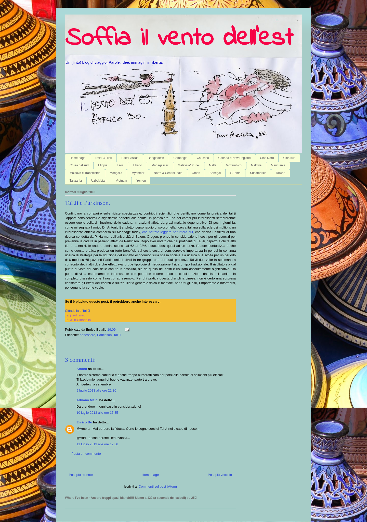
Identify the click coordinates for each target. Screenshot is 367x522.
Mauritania (278, 165)
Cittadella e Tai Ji (77, 311)
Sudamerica (258, 173)
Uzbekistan (98, 180)
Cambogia (181, 158)
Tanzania (76, 180)
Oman (196, 173)
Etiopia (103, 165)
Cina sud (289, 158)
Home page (77, 158)
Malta (212, 165)
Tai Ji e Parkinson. (87, 202)
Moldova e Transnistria (85, 173)
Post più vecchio (220, 475)
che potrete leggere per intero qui (167, 232)
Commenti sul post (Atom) (158, 486)
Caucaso (203, 158)
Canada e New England (234, 158)
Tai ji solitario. (75, 315)
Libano (137, 165)
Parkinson (104, 335)
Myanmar (138, 173)
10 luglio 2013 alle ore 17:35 (97, 412)
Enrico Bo (84, 422)
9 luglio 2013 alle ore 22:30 (96, 390)
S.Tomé (235, 173)
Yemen (141, 180)
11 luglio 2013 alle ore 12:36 (97, 444)
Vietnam (121, 180)
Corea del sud (79, 165)
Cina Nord (267, 158)
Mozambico (233, 165)
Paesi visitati (129, 158)
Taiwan (280, 173)
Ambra (81, 369)
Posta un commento (86, 454)
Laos (120, 165)
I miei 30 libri (103, 158)
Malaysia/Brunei (189, 165)
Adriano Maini (87, 400)
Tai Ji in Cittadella (78, 320)
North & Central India (168, 173)
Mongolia (116, 173)
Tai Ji (117, 335)
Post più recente (81, 475)
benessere (87, 335)
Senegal (215, 173)
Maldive (256, 165)
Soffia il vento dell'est (179, 38)
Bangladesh (156, 158)
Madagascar (160, 165)
